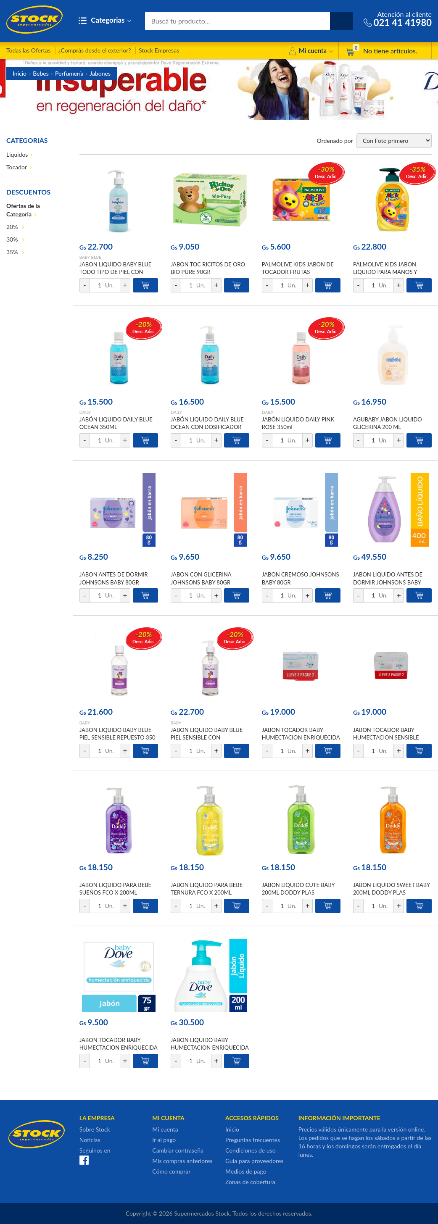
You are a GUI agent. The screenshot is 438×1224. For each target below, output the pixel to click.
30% (12, 239)
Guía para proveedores (254, 1160)
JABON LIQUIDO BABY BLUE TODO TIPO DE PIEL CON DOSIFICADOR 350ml (115, 272)
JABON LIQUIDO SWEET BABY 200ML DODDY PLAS (391, 889)
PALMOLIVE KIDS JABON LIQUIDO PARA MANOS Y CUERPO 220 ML (385, 272)
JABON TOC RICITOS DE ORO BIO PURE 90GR (208, 268)
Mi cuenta (310, 52)
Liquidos (17, 154)
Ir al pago (164, 1139)
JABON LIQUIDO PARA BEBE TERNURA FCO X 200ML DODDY (207, 892)
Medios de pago (245, 1171)
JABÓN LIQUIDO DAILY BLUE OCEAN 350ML (116, 423)
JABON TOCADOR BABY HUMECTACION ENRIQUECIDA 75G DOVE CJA (118, 1047)
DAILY (85, 412)
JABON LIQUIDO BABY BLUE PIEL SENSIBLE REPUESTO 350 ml (117, 737)
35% (12, 251)
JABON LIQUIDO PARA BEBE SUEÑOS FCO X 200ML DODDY (115, 892)
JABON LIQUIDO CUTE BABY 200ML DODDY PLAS (298, 889)
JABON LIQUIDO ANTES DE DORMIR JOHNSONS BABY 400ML (387, 582)
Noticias (89, 1139)
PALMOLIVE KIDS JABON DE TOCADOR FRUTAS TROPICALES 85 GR (298, 272)
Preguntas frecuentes (252, 1139)
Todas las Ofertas (28, 50)
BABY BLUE (90, 257)
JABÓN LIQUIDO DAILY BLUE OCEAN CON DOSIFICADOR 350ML (207, 427)
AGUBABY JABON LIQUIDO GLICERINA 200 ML (387, 423)
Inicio (19, 73)
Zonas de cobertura (250, 1181)
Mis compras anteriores (182, 1160)
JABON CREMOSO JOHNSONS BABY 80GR (300, 578)
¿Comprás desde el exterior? (94, 50)
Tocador (16, 167)
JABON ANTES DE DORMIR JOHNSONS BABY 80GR (113, 578)
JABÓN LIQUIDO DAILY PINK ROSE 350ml (298, 423)
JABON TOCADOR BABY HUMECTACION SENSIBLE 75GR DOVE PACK (386, 737)
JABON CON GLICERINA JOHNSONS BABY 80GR (201, 578)
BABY (84, 722)
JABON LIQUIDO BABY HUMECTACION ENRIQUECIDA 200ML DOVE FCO (210, 1047)
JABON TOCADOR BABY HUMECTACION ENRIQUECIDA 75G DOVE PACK (301, 737)
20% (12, 226)
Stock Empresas (159, 50)
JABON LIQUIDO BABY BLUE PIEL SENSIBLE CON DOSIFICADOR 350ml (207, 737)
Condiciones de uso (250, 1150)
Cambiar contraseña (177, 1150)
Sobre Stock (94, 1129)
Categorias (105, 20)
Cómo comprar (171, 1171)
